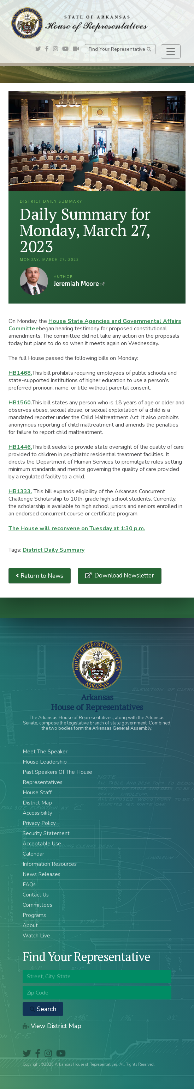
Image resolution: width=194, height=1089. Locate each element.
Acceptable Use (42, 843)
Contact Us (36, 894)
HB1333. (20, 491)
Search (43, 1009)
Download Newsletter (123, 575)
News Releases (41, 874)
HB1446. (20, 447)
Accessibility (37, 812)
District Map (37, 802)
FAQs (29, 884)
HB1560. (20, 402)
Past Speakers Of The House (57, 772)
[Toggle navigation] (171, 51)
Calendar (33, 853)
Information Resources (50, 864)
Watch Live (36, 935)
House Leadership (45, 761)
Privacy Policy (39, 823)
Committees (37, 904)
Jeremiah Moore (34, 281)
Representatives (43, 782)
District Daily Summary (53, 550)
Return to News (39, 576)
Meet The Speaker (45, 751)
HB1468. (20, 373)
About (30, 925)
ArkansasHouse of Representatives (97, 701)
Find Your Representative (120, 49)
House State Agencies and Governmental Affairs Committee (94, 324)
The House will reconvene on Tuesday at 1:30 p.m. (76, 528)
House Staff (37, 792)
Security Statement (46, 833)
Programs (34, 915)
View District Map (52, 1026)
